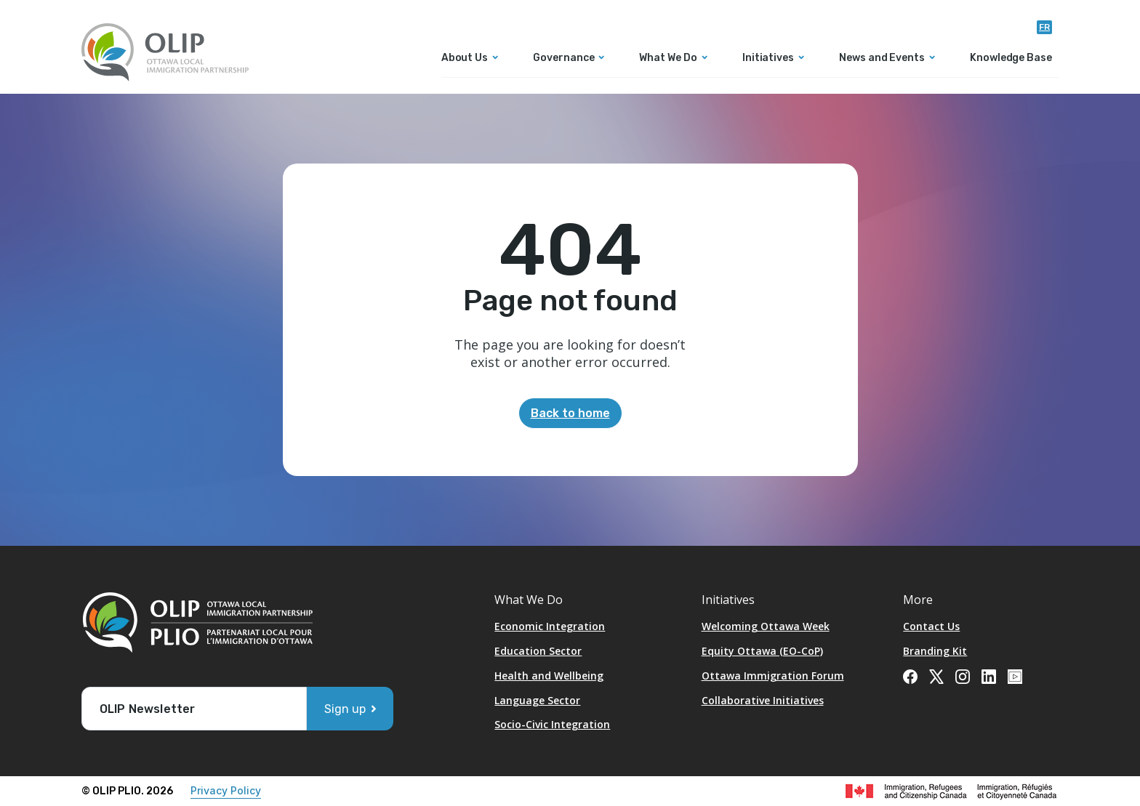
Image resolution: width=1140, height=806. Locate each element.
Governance (563, 58)
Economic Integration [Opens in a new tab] (549, 626)
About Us (464, 58)
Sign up (345, 709)
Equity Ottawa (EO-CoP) (762, 651)
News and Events (882, 58)
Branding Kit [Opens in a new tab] (935, 651)
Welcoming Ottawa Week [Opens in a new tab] (766, 626)
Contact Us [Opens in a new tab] (931, 626)
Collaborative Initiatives (763, 700)
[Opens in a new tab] (910, 675)
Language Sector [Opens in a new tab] (537, 700)
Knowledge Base (1011, 58)
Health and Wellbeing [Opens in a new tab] (548, 675)
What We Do (668, 58)
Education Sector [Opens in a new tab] (538, 651)
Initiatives (768, 58)
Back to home (570, 413)
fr (1044, 27)
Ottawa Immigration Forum (773, 675)
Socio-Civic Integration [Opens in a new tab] (552, 724)
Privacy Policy (225, 790)
